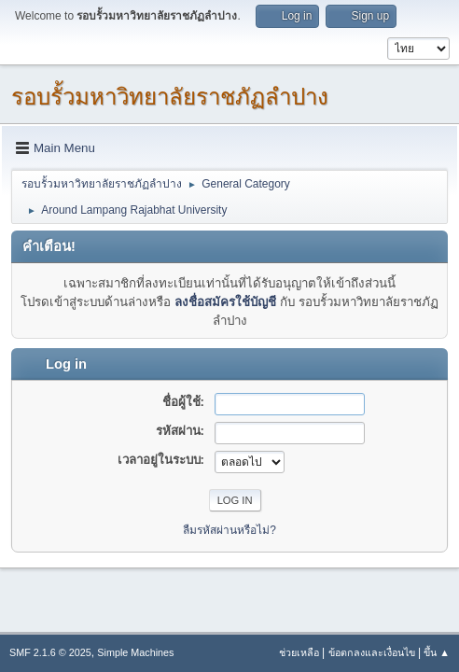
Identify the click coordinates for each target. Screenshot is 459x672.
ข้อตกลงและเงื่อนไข (371, 652)
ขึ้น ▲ (437, 652)
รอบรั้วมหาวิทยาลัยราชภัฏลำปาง (169, 96)
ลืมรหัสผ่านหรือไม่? (229, 530)
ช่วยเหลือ (299, 652)
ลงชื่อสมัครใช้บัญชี (225, 302)
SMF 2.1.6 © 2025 (50, 652)
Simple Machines (135, 652)
